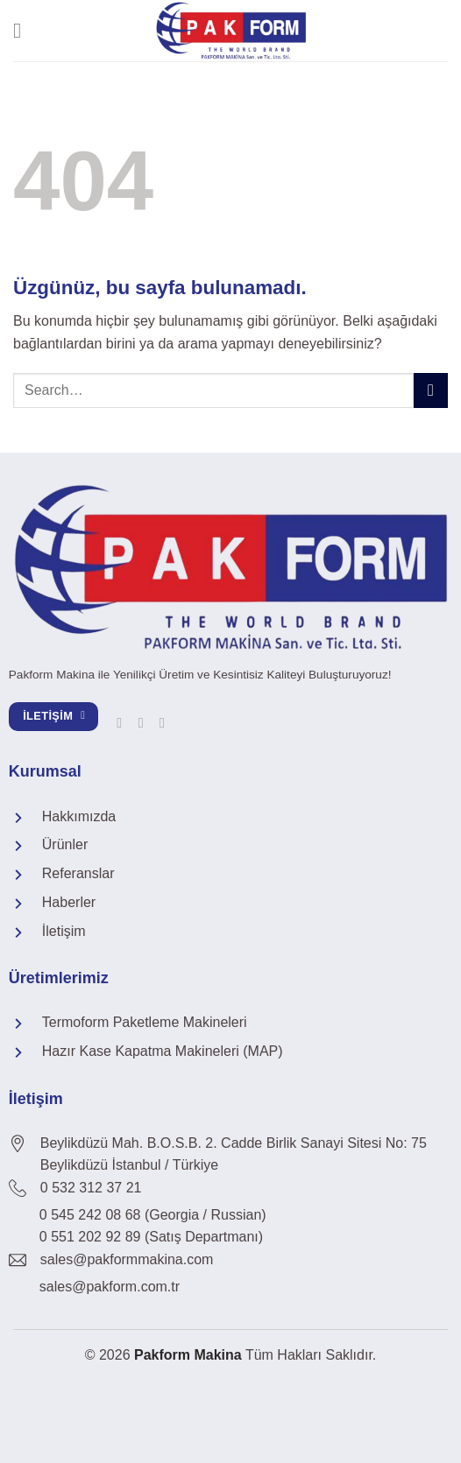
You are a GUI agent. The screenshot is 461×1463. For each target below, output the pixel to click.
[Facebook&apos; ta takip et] (124, 722)
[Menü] (23, 30)
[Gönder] (431, 390)
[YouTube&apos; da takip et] (167, 722)
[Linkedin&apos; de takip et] (145, 722)
